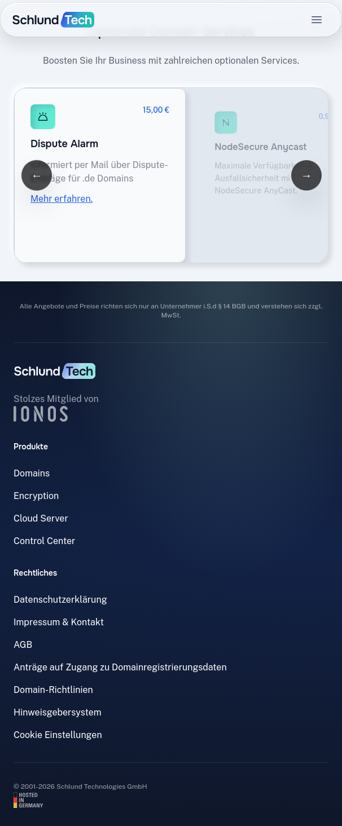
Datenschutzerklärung (60, 599)
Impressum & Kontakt (59, 622)
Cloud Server (41, 518)
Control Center (44, 541)
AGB (23, 644)
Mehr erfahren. (61, 198)
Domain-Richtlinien (53, 689)
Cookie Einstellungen (58, 735)
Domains (32, 473)
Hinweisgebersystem (58, 712)
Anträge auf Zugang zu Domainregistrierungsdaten (120, 667)
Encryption (36, 496)
